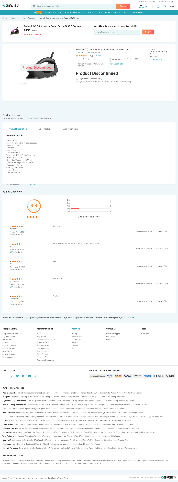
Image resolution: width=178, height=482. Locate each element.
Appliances (92, 12)
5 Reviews (97, 56)
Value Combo (118, 448)
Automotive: (7, 432)
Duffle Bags (21, 424)
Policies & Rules (43, 345)
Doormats (115, 413)
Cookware (75, 413)
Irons (134, 461)
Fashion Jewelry (76, 428)
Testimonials (42, 351)
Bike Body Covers (62, 432)
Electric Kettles (64, 409)
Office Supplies (28, 440)
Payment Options (9, 345)
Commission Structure (46, 339)
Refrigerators (82, 401)
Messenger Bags (109, 424)
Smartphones (35, 393)
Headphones (32, 405)
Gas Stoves (35, 461)
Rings (112, 428)
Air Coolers (45, 461)
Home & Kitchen (79, 12)
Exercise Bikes (41, 444)
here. (132, 318)
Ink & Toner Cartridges (43, 397)
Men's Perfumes (52, 448)
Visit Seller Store (155, 59)
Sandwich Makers (106, 461)
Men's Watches (35, 428)
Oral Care (98, 448)
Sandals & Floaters (58, 420)
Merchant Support (113, 334)
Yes (160, 231)
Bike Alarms (150, 432)
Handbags (128, 417)
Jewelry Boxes (121, 428)
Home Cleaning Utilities (101, 413)
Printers (23, 397)
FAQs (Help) (7, 351)
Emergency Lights (38, 409)
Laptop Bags (32, 424)
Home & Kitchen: (9, 413)
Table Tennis (95, 444)
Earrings (106, 428)
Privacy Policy (7, 478)
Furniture (66, 413)
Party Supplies (85, 436)
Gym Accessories (55, 444)
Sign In (173, 7)
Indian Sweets (118, 440)
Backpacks (53, 405)
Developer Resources (45, 360)
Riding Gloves (94, 432)
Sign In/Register (8, 336)
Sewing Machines (109, 409)
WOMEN (68, 12)
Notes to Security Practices (36, 478)
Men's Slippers (33, 420)
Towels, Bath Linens (54, 413)
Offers (126, 12)
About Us (76, 329)
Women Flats (84, 420)
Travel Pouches (44, 424)
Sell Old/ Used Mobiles (133, 393)
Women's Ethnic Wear (45, 417)
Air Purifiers (55, 461)
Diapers (21, 436)
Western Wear (93, 417)
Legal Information (70, 129)
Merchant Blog (42, 357)
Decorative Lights (65, 463)
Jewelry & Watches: (10, 428)
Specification (44, 129)
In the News (76, 339)
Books (48, 440)
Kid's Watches (133, 428)
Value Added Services (114, 393)
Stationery (65, 440)
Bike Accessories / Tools (22, 432)
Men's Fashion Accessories (65, 417)
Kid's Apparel (116, 436)
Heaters (16, 463)
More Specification (117, 64)
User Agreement (8, 357)
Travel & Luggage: (9, 424)
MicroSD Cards (141, 405)
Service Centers (8, 354)
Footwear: (6, 420)
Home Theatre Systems (45, 401)
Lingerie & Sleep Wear (155, 417)
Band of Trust (77, 336)
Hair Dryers (25, 409)
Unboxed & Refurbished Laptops (84, 397)
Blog (73, 348)
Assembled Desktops (106, 397)
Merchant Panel (43, 334)
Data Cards (120, 397)
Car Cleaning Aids (39, 432)
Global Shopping (138, 12)
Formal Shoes (72, 420)
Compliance (52, 478)
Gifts (127, 440)
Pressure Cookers (91, 461)
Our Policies (7, 339)
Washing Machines (96, 401)
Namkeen (55, 440)
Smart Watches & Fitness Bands (122, 405)
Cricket (86, 444)
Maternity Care (104, 436)
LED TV (140, 461)
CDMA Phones (99, 393)
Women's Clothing (17, 417)
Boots (108, 420)
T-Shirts (143, 417)
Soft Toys (75, 436)
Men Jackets (149, 461)
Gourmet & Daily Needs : (12, 440)
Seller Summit (42, 354)
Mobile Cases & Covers (68, 405)
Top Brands (96, 463)
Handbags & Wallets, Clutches (111, 417)
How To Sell (41, 336)
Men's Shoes (53, 463)
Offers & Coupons (9, 461)
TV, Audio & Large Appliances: (14, 401)
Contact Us (151, 2)
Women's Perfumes (75, 448)
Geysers (120, 409)
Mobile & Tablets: (9, 393)
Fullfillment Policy (44, 342)
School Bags (121, 424)
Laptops (15, 397)
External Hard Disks (94, 405)
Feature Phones (48, 393)
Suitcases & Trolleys (69, 424)
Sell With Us (142, 2)
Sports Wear (82, 417)
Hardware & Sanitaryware (36, 413)
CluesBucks (6, 342)
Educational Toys (31, 436)
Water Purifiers (51, 409)
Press (108, 339)
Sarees (135, 417)
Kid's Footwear (44, 436)
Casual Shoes (45, 420)
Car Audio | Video (138, 432)
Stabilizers (7, 463)
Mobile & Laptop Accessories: (14, 405)
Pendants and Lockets (92, 428)
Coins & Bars (23, 428)
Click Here (32, 185)
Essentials (117, 12)
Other (78, 52)
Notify (148, 32)
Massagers (67, 444)
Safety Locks (132, 424)
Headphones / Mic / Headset (72, 461)
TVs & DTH (31, 401)
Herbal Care (107, 448)
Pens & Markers (76, 440)
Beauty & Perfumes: (10, 448)
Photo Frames (41, 463)
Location (141, 7)
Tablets (90, 393)
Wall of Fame (63, 478)
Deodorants (40, 448)
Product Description (18, 129)
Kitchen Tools (86, 413)
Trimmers (16, 409)
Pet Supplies (40, 440)
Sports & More (104, 12)
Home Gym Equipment (26, 444)
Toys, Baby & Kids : (9, 436)
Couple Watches (24, 461)
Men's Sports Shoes (18, 420)
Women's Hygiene (131, 448)
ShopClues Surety (9, 348)
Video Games (66, 397)
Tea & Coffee (88, 440)
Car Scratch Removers (121, 432)
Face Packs (89, 448)
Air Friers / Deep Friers (122, 461)
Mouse (105, 405)
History (74, 334)
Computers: (7, 397)
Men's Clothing (30, 417)
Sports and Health (9, 444)
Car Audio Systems (27, 463)
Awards (75, 342)
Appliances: (7, 409)
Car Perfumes (106, 432)
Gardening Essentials (136, 413)
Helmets (50, 432)
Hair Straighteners (78, 409)
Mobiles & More (51, 12)
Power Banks (43, 405)
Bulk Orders (110, 336)
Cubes (94, 436)
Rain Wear (77, 463)
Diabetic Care (78, 444)
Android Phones (23, 393)
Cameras (121, 401)
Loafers (102, 420)
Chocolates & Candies (103, 440)
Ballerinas (94, 420)
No (167, 231)
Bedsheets (20, 413)
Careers (75, 345)
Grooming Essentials (27, 448)
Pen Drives (82, 405)
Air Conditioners (110, 401)
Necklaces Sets (63, 428)
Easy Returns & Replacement (13, 334)
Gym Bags (97, 424)
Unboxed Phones (62, 393)
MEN (61, 12)
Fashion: (6, 417)
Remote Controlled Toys (61, 436)
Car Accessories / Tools (79, 432)
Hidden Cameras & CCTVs (66, 401)
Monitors (56, 397)
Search (123, 6)
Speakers (130, 401)
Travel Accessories (85, 424)
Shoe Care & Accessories (121, 420)
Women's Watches (49, 428)
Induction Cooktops (94, 409)
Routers (30, 397)
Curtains (123, 413)
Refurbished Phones (78, 393)
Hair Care (63, 448)
